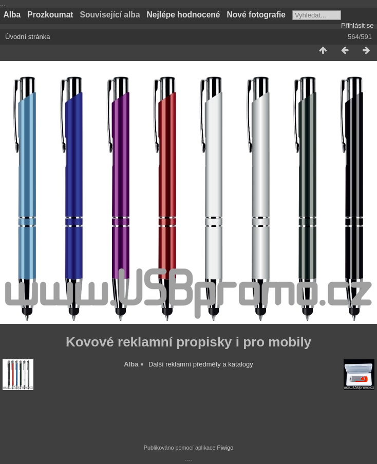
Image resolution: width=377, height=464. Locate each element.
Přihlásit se (357, 25)
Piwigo (225, 447)
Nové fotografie (256, 14)
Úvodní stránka (27, 37)
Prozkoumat (50, 14)
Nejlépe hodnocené (183, 14)
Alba (12, 14)
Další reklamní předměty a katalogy (200, 364)
